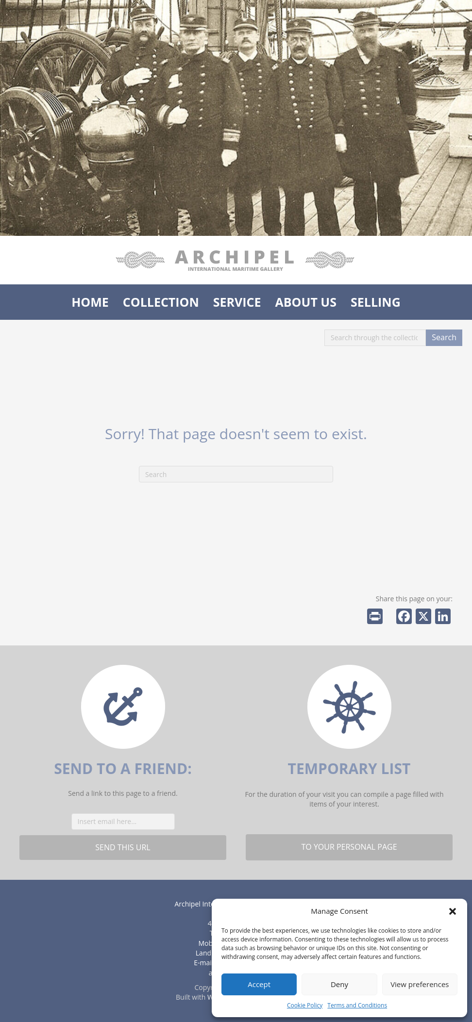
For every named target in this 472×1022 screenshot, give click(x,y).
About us (306, 302)
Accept (259, 984)
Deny (339, 984)
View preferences (419, 984)
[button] (452, 911)
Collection (161, 302)
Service (237, 302)
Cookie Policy (304, 1005)
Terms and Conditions (357, 1005)
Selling (376, 302)
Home (90, 302)
